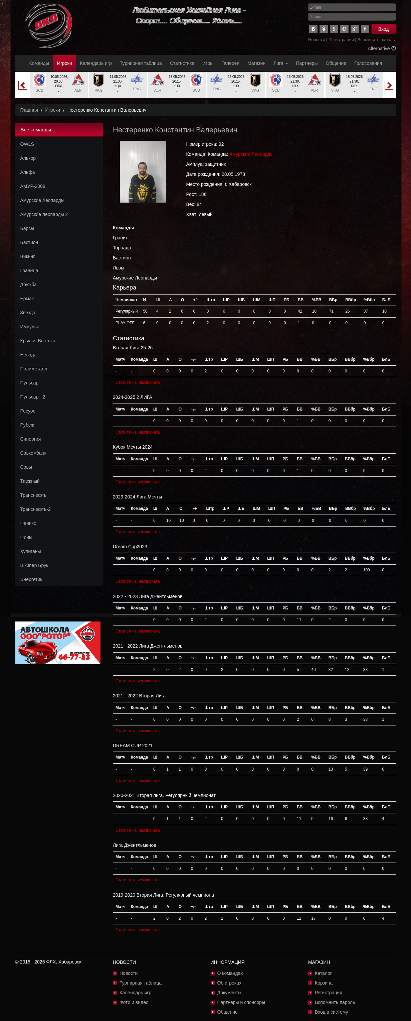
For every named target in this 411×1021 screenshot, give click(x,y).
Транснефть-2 (35, 509)
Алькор (28, 158)
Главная (29, 110)
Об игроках (229, 983)
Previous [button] (22, 85)
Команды (39, 63)
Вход (383, 29)
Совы (26, 467)
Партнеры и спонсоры (241, 1002)
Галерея (230, 63)
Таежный (30, 481)
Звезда (27, 312)
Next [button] (389, 85)
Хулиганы (30, 551)
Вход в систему (331, 1012)
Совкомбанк (33, 453)
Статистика (182, 63)
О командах (230, 973)
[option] (59, 85)
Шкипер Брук (34, 565)
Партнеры (307, 63)
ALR (77, 90)
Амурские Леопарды (42, 200)
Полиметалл (33, 368)
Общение (336, 63)
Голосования (368, 63)
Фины (26, 537)
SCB (39, 90)
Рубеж (27, 425)
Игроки (64, 63)
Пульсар (29, 382)
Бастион (29, 242)
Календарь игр (96, 63)
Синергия (30, 439)
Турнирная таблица (141, 63)
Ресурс (27, 411)
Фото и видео (134, 1002)
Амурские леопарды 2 (44, 214)
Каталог (323, 973)
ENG (137, 89)
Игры (207, 63)
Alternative (382, 48)
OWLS (27, 144)
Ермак (27, 298)
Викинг (27, 256)
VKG (98, 90)
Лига (280, 63)
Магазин (256, 63)
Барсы (27, 228)
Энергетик (31, 579)
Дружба (28, 284)
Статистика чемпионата (138, 382)
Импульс (29, 326)
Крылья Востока (37, 340)
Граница (29, 270)
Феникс (28, 523)
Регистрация (341, 39)
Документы (229, 992)
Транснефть (33, 495)
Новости (316, 39)
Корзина (324, 983)
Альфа (27, 172)
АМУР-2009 (32, 186)
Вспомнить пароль (376, 39)
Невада (28, 354)
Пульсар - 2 (32, 397)
